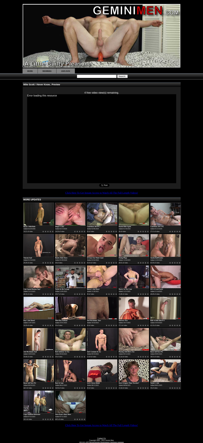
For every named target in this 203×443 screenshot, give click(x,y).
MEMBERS (47, 71)
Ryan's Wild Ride (29, 226)
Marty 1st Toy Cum (125, 289)
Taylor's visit (154, 383)
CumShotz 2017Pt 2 (93, 226)
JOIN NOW (65, 71)
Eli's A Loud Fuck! (156, 289)
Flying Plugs (123, 258)
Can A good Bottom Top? (31, 289)
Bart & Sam (59, 383)
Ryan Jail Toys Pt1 (29, 383)
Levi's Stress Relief (93, 383)
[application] (101, 138)
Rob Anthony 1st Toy (62, 352)
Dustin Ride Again (125, 226)
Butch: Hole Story (61, 258)
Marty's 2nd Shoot (93, 289)
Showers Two (123, 320)
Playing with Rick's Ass (126, 352)
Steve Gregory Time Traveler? (129, 383)
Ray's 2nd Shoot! (29, 320)
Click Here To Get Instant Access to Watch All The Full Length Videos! (101, 192)
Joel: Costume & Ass (94, 352)
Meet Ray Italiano (61, 320)
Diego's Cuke (59, 226)
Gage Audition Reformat (31, 414)
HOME (30, 71)
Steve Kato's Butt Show (63, 414)
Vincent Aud (27, 258)
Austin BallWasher (156, 258)
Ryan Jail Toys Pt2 (156, 352)
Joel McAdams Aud (30, 352)
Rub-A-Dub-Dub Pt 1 (157, 320)
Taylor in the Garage (62, 289)
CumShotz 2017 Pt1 (157, 226)
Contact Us (101, 438)
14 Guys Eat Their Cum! (95, 258)
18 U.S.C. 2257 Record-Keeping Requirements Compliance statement (101, 442)
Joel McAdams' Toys (94, 320)
